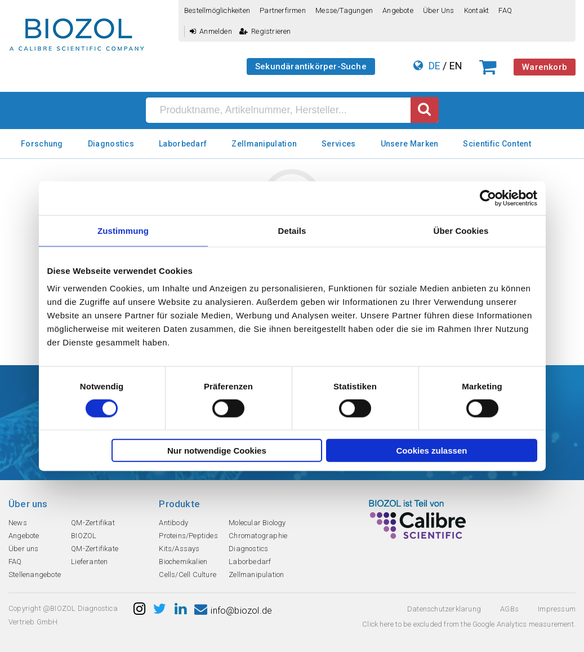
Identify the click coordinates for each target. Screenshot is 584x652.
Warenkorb (544, 67)
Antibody (173, 522)
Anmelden (211, 31)
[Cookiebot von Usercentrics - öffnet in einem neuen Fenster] (488, 197)
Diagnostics (111, 143)
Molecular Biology (257, 522)
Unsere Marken (410, 143)
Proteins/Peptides (188, 535)
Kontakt (476, 10)
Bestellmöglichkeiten (217, 10)
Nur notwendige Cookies (216, 450)
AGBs (509, 609)
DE (434, 66)
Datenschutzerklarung (444, 609)
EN (455, 66)
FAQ (505, 10)
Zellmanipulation (264, 143)
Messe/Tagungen (344, 10)
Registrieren (265, 31)
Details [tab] (292, 230)
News (17, 522)
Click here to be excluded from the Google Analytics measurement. (469, 624)
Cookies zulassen (431, 450)
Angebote (397, 10)
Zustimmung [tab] (123, 230)
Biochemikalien (183, 561)
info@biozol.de (233, 610)
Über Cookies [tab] (461, 230)
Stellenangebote (34, 574)
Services (338, 143)
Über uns (438, 10)
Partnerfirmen (283, 10)
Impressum (557, 609)
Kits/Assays (179, 548)
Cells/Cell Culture (187, 574)
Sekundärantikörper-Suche (311, 66)
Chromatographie (258, 535)
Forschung (42, 143)
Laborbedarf (183, 143)
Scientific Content (496, 143)
